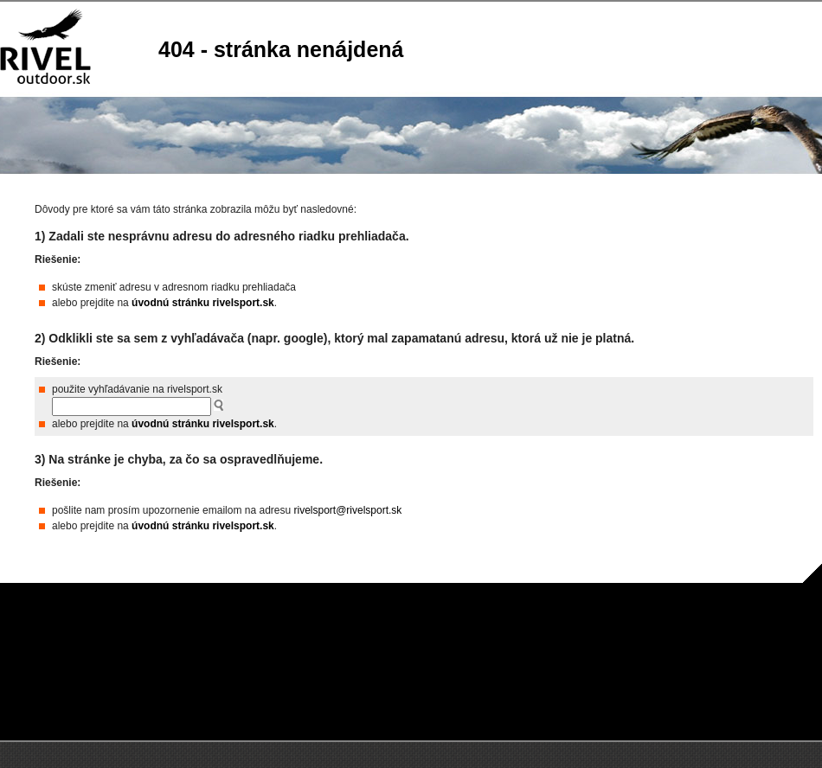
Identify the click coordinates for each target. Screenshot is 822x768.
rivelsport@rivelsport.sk (347, 510)
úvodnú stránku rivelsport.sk (203, 303)
